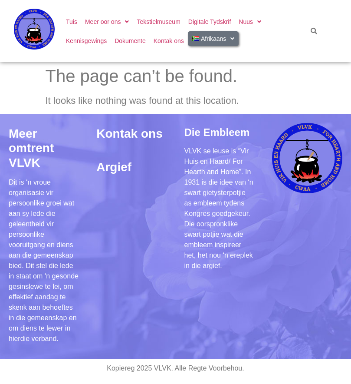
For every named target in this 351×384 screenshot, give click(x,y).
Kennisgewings (86, 40)
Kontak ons (169, 40)
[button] (107, 21)
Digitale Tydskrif (209, 21)
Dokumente (130, 40)
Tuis (71, 21)
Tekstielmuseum (158, 21)
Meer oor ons (107, 21)
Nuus (250, 21)
